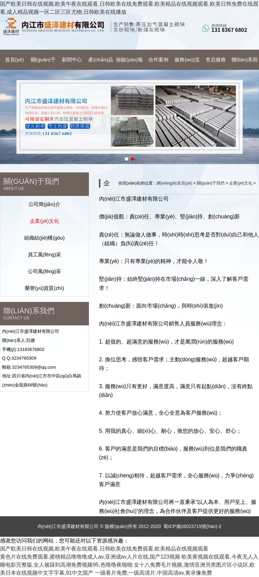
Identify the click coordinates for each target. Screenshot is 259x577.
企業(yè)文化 (44, 221)
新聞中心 (72, 59)
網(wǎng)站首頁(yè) (174, 183)
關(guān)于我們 (211, 183)
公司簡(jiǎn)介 (44, 204)
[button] (126, 159)
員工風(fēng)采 (44, 254)
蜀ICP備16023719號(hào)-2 (192, 526)
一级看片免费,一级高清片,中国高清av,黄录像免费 (153, 573)
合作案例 (158, 59)
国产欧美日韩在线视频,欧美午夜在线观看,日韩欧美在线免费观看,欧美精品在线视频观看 (104, 549)
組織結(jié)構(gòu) (44, 238)
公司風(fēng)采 (44, 271)
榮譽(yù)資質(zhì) (44, 288)
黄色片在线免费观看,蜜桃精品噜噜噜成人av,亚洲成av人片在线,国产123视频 (90, 557)
